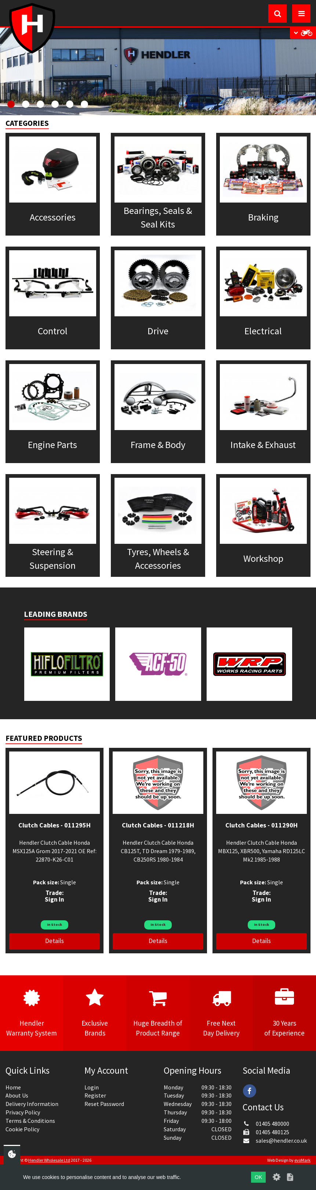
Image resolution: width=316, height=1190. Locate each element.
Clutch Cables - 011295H (54, 825)
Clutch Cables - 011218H (158, 825)
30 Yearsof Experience (284, 1012)
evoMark (302, 1160)
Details (54, 941)
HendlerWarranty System (31, 1012)
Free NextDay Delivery (221, 1012)
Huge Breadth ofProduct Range (157, 1012)
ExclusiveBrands (94, 1012)
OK (258, 1177)
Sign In (54, 899)
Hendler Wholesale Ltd (49, 1160)
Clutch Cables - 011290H (261, 825)
